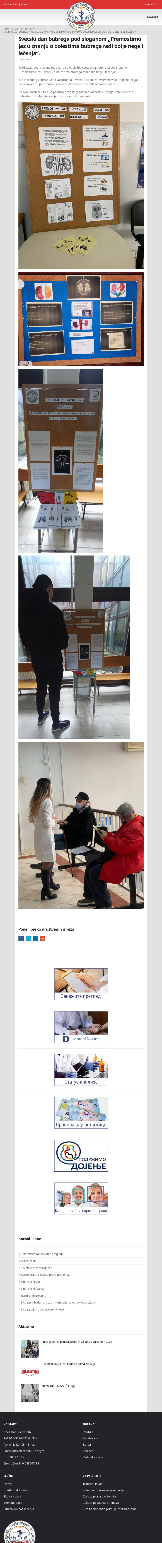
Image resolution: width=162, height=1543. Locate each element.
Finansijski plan (31, 1282)
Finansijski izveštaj (33, 1289)
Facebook (21, 938)
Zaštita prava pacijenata (99, 1496)
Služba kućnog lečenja (19, 1509)
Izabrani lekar (92, 1484)
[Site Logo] (81, 16)
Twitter (28, 938)
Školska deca (12, 1496)
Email (42, 938)
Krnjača (88, 1451)
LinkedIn (35, 938)
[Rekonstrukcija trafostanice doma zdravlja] (30, 1371)
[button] (6, 17)
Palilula (88, 1432)
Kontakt (152, 17)
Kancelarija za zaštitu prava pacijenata (45, 1275)
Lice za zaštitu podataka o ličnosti (42, 1309)
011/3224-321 (18, 1438)
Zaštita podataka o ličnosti (101, 1503)
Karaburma (90, 1438)
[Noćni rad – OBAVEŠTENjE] (30, 1393)
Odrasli (8, 1484)
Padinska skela (93, 1457)
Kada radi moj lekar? (15, 4)
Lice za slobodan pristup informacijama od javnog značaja (58, 1302)
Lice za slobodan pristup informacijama (109, 1509)
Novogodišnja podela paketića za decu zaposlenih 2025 (77, 1342)
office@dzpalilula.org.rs (28, 1451)
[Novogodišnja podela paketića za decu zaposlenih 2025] (30, 1349)
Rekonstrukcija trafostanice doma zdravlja (69, 1364)
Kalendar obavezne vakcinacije (104, 1490)
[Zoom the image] (20, 1521)
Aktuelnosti (151, 4)
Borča (87, 1445)
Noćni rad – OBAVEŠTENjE (59, 1386)
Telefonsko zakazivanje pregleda (42, 1254)
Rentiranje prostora (33, 1296)
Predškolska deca (15, 1490)
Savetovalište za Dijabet (36, 1268)
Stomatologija (13, 1503)
